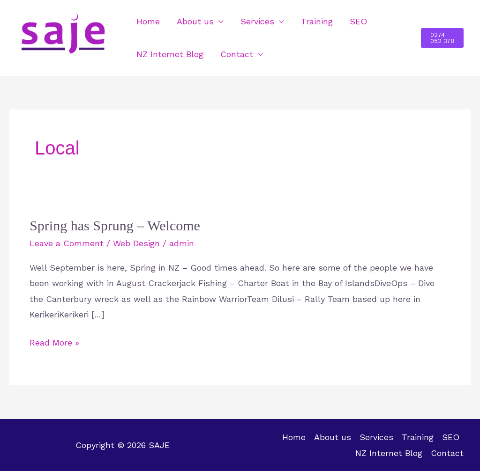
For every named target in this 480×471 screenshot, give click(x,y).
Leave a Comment (67, 243)
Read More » (54, 341)
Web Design (136, 243)
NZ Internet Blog (169, 54)
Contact (236, 54)
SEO (358, 21)
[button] (442, 38)
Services (257, 21)
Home (148, 21)
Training (317, 21)
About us (195, 21)
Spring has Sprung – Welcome (115, 225)
